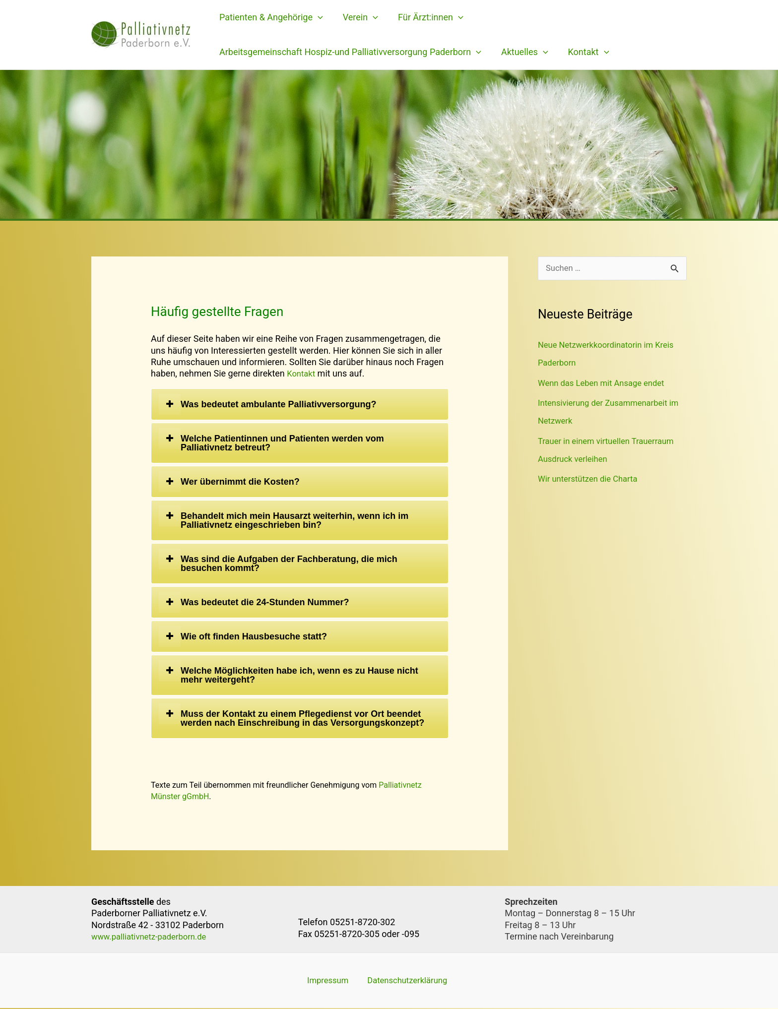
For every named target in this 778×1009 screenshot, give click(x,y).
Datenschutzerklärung (395, 980)
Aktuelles (521, 52)
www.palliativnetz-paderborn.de (153, 936)
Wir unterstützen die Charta (592, 479)
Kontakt (583, 52)
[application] (317, 17)
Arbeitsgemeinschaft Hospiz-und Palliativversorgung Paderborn (349, 52)
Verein (357, 17)
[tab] (299, 404)
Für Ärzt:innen (425, 17)
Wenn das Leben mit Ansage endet (606, 383)
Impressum (320, 980)
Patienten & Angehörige (270, 17)
